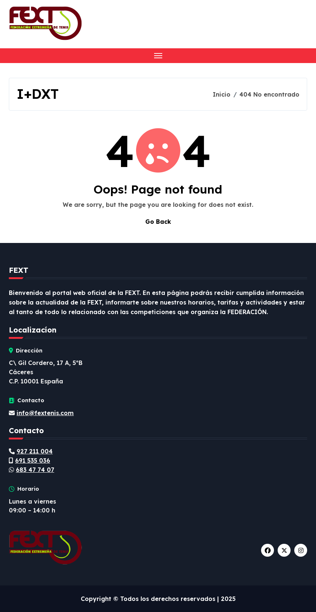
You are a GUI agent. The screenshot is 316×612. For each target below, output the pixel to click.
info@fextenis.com (45, 413)
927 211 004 (35, 451)
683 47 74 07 (35, 469)
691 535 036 (32, 460)
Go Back (158, 221)
